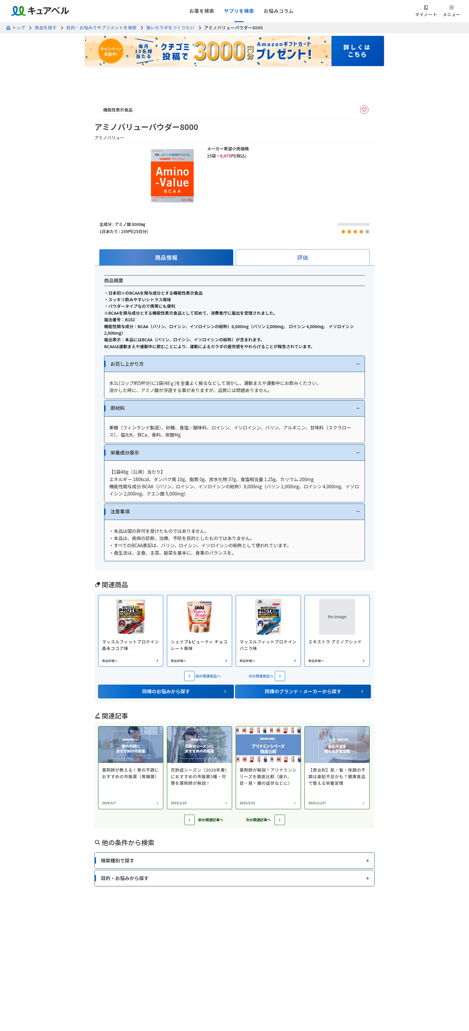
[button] (234, 364)
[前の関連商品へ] (189, 676)
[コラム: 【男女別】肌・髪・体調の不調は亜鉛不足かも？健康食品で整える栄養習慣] (337, 767)
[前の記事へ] (189, 820)
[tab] (166, 257)
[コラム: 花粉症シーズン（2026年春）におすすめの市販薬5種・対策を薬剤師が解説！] (199, 767)
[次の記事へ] (280, 820)
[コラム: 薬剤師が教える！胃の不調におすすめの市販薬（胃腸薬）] (130, 767)
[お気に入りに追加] (364, 109)
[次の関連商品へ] (280, 676)
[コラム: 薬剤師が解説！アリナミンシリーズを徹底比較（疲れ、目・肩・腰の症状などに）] (268, 767)
